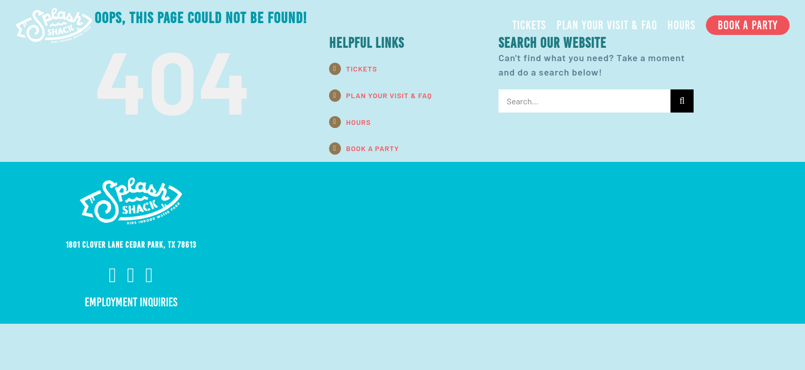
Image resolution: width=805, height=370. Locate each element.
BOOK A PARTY (372, 148)
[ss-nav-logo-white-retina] (53, 12)
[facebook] (113, 275)
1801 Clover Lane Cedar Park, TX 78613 (131, 244)
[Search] (682, 101)
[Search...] (584, 101)
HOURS (358, 122)
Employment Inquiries (131, 302)
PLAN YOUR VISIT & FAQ (389, 95)
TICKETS (361, 68)
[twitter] (149, 275)
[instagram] (131, 275)
